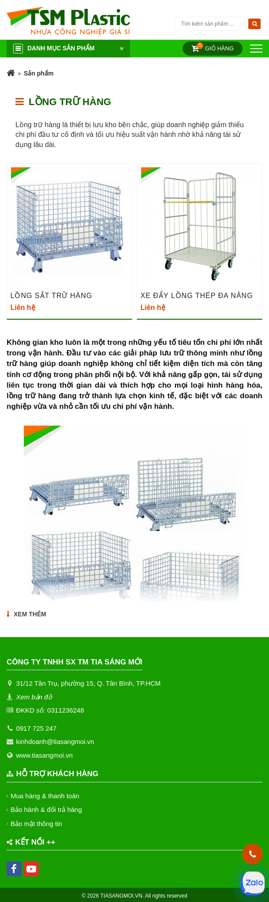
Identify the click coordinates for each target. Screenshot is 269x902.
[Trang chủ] (11, 73)
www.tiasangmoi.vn (44, 755)
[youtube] (31, 868)
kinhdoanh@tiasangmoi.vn (55, 741)
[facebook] (14, 868)
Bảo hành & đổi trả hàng (47, 809)
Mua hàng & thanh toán (45, 796)
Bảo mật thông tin (37, 823)
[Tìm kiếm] (254, 24)
